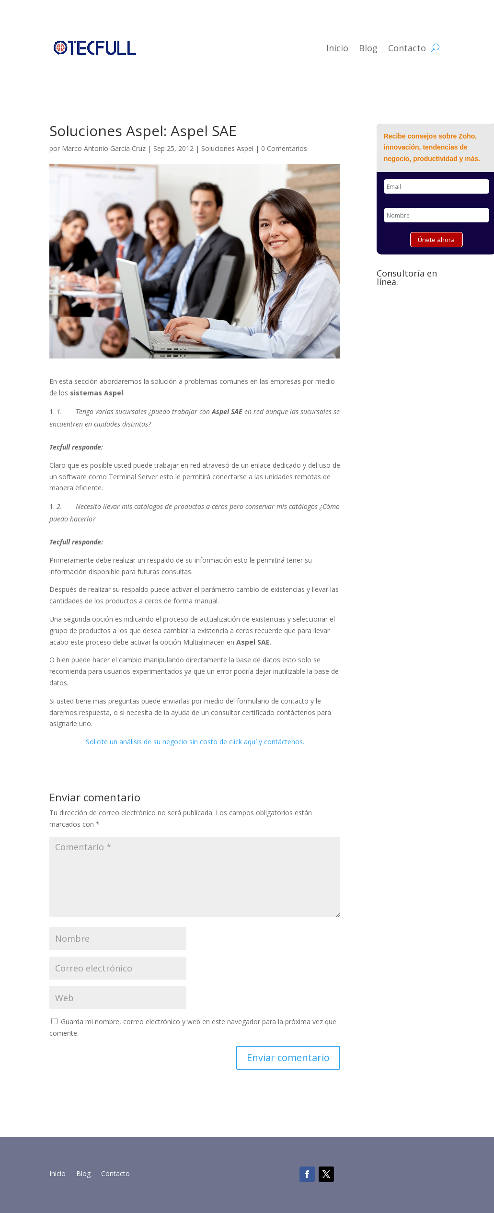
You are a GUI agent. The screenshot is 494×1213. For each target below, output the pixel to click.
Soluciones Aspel (227, 148)
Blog (368, 48)
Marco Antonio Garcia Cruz (104, 148)
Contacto (407, 48)
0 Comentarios (284, 148)
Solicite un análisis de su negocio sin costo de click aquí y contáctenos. (195, 741)
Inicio (337, 48)
